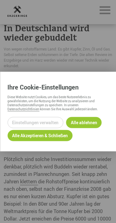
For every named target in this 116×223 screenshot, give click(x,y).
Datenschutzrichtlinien (23, 109)
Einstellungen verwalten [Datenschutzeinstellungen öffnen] (35, 122)
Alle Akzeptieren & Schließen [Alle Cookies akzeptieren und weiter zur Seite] (40, 135)
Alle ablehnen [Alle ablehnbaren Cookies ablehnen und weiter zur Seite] (84, 122)
